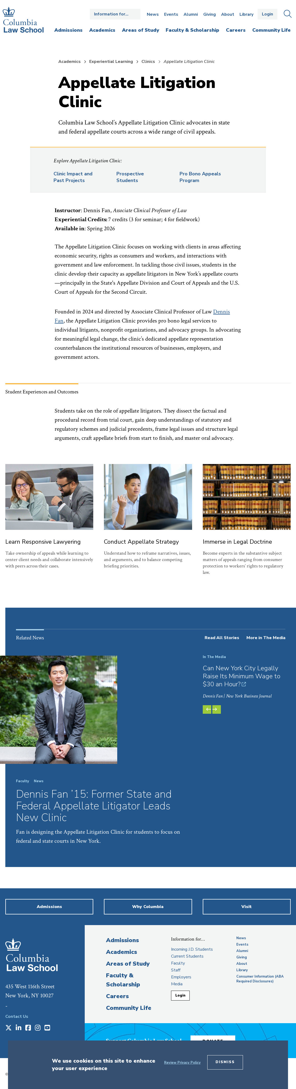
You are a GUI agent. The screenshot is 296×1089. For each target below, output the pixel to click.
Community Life (128, 1008)
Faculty (178, 963)
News (153, 14)
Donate (217, 1039)
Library (246, 14)
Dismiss (225, 1062)
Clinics (148, 61)
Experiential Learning (111, 61)
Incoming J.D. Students (192, 949)
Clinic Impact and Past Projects (73, 177)
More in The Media (265, 638)
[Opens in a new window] (8, 1028)
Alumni (191, 14)
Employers (181, 977)
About (227, 14)
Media (177, 984)
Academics (69, 61)
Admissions (122, 940)
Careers (117, 996)
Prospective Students (130, 177)
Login (267, 14)
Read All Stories (222, 638)
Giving (209, 14)
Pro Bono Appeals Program (200, 177)
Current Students (187, 956)
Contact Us (16, 1016)
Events (171, 14)
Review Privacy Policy (182, 1062)
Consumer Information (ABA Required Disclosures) (260, 979)
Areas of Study (128, 964)
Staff (175, 970)
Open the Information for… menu (115, 14)
